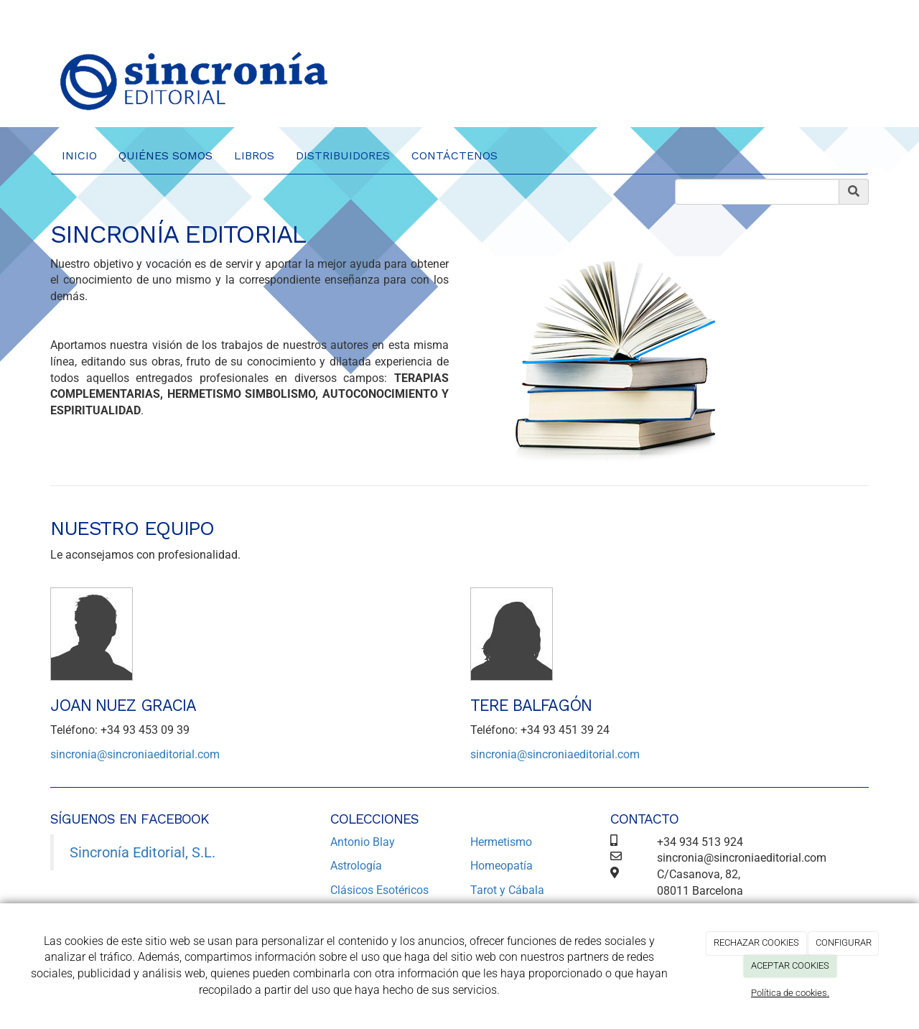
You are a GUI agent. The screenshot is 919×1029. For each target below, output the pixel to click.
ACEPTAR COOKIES (790, 965)
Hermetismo (501, 842)
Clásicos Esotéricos (379, 890)
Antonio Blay (362, 842)
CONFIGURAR (844, 942)
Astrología (356, 865)
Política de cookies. (790, 992)
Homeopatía (501, 865)
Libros (254, 155)
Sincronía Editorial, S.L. (142, 852)
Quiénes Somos (165, 155)
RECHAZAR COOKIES (756, 942)
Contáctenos (454, 155)
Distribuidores (343, 155)
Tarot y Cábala (507, 890)
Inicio (79, 155)
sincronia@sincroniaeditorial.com (135, 754)
